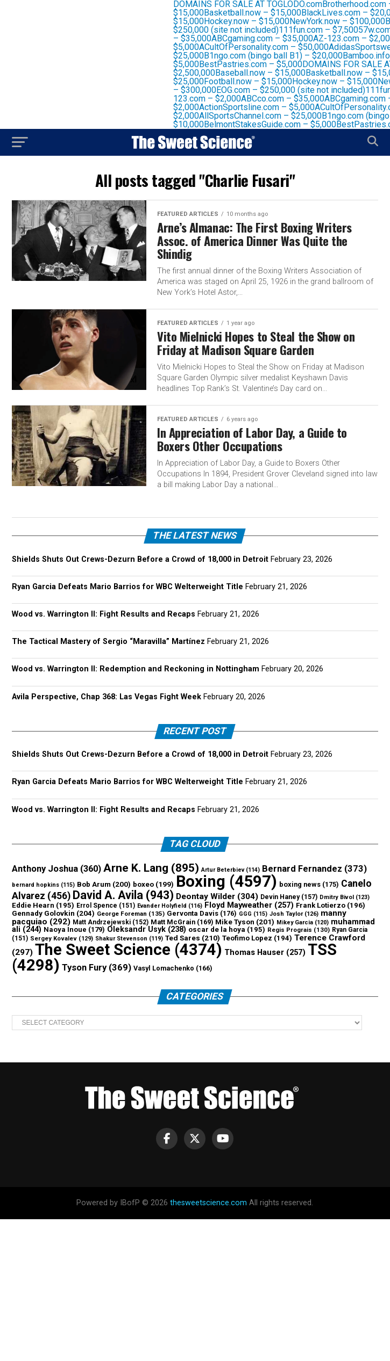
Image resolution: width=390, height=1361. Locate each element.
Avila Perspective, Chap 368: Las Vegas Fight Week (106, 696)
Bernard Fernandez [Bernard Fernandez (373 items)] (314, 869)
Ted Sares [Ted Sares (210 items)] (192, 937)
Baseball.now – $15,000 (266, 73)
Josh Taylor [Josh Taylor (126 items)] (294, 913)
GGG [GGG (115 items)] (253, 913)
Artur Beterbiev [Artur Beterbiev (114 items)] (230, 869)
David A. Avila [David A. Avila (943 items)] (123, 895)
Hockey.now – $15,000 (252, 21)
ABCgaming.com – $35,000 (267, 38)
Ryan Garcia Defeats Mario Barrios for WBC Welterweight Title (127, 586)
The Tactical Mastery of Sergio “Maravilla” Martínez (108, 641)
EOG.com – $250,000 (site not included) (296, 90)
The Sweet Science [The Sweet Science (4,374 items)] (128, 949)
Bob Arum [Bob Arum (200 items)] (104, 884)
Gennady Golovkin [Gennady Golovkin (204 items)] (53, 913)
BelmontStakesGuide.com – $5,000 (275, 124)
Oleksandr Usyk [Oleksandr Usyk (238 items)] (146, 929)
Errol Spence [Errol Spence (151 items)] (105, 905)
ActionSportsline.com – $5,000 (262, 107)
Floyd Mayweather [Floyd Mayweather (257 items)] (249, 905)
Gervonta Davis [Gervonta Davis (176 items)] (202, 913)
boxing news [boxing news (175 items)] (309, 884)
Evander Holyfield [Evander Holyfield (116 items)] (169, 905)
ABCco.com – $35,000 (288, 98)
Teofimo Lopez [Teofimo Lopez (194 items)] (257, 938)
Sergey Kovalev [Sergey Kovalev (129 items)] (61, 938)
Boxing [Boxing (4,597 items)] (226, 881)
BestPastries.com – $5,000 (256, 64)
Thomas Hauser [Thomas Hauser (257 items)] (265, 952)
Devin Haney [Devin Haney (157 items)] (288, 897)
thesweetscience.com (208, 1202)
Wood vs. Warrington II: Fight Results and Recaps (103, 614)
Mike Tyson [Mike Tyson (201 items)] (244, 921)
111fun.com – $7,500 (324, 30)
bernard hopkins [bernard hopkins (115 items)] (43, 884)
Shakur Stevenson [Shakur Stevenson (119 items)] (129, 938)
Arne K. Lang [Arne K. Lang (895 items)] (151, 867)
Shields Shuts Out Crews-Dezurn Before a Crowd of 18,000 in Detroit (140, 559)
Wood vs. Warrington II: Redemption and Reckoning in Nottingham (135, 669)
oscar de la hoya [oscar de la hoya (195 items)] (226, 929)
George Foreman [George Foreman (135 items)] (131, 913)
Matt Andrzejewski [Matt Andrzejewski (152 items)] (110, 922)
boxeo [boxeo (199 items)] (153, 884)
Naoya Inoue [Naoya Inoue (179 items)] (74, 929)
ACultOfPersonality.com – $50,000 (269, 47)
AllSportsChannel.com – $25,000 (265, 116)
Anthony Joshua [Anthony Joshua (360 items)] (56, 869)
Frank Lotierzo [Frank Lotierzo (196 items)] (330, 905)
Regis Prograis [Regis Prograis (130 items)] (298, 929)
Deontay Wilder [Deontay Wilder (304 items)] (217, 896)
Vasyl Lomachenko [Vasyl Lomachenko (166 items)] (172, 968)
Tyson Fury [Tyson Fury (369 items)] (96, 967)
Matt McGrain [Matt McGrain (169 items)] (182, 922)
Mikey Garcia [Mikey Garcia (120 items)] (302, 922)
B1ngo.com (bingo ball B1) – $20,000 (278, 55)
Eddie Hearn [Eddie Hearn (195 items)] (43, 905)
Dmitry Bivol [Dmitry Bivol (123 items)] (345, 897)
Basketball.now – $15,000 (258, 13)
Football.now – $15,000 (253, 81)
